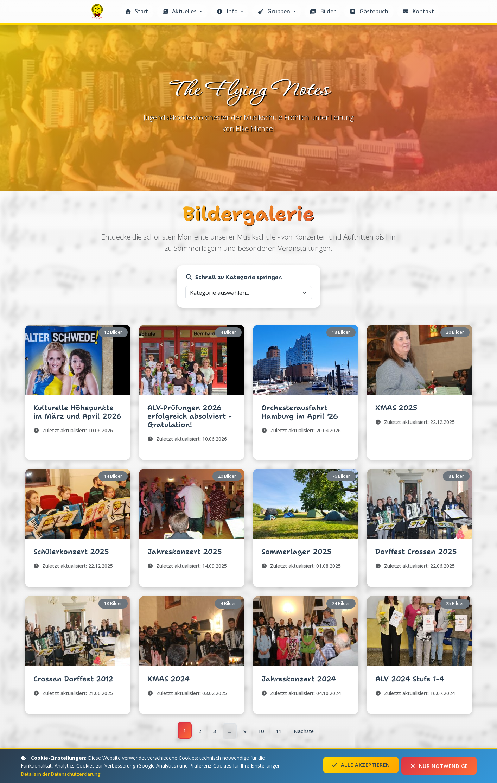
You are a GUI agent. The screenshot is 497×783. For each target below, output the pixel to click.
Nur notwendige (439, 766)
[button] (182, 11)
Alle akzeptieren (361, 766)
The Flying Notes (98, 13)
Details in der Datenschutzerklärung (62, 773)
